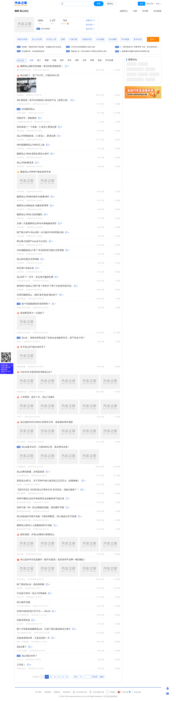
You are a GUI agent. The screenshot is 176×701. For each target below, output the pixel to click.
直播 (63, 39)
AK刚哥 (19, 588)
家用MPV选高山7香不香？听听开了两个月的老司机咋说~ (44, 286)
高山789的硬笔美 (25, 163)
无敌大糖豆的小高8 (24, 633)
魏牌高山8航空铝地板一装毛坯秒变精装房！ (41, 66)
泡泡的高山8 (21, 392)
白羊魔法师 (21, 467)
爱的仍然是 (21, 299)
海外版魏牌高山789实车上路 (31, 145)
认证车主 (65, 22)
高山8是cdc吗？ (29, 656)
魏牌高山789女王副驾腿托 (29, 214)
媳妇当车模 (22, 39)
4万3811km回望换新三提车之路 (83, 47)
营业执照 (66, 692)
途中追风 (20, 554)
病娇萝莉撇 (21, 367)
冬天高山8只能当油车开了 (33, 347)
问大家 (145, 11)
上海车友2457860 (23, 104)
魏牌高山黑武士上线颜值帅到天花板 (34, 525)
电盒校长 (20, 95)
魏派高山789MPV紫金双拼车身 (35, 172)
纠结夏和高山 (28, 109)
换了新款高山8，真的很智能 (30, 584)
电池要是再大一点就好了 (32, 313)
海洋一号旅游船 (23, 642)
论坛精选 (157, 11)
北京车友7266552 (23, 606)
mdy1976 (20, 272)
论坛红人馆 (51, 39)
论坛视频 (100, 39)
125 (75, 677)
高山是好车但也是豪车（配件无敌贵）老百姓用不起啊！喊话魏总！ (53, 559)
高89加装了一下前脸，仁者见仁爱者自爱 (37, 127)
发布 (153, 39)
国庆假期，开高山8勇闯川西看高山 (37, 534)
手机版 (112, 692)
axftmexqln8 (21, 113)
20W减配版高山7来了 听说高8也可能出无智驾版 (40, 250)
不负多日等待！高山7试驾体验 (32, 593)
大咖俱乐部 (87, 39)
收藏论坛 (90, 20)
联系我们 (47, 692)
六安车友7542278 (23, 281)
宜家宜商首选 (23, 620)
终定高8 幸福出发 (25, 268)
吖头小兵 (20, 597)
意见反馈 (137, 692)
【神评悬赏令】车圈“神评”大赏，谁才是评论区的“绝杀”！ (143, 47)
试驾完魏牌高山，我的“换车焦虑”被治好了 (37, 295)
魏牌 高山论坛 (21, 11)
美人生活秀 (37, 39)
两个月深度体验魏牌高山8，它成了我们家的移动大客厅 (44, 629)
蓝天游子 (20, 624)
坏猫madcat (21, 668)
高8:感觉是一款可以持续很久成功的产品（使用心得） (43, 100)
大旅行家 (73, 39)
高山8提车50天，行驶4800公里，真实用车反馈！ (46, 447)
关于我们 (38, 692)
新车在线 (138, 39)
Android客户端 (98, 692)
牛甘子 (19, 417)
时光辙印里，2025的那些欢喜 (33, 51)
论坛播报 (113, 39)
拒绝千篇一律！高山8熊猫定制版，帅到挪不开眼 (40, 507)
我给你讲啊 (21, 493)
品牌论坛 (124, 11)
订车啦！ (21, 665)
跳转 (102, 677)
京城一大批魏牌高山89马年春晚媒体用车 (37, 223)
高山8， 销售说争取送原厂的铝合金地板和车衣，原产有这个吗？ (53, 338)
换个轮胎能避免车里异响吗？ (36, 304)
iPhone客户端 (81, 692)
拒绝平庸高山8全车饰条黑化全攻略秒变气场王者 (40, 498)
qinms (19, 341)
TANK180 (20, 131)
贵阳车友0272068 (23, 307)
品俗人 (19, 484)
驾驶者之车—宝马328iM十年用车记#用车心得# (89, 51)
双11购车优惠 (23, 602)
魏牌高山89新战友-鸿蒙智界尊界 (33, 205)
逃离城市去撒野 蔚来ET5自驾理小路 (135, 51)
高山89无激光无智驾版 (28, 259)
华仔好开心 (21, 579)
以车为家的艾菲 (23, 476)
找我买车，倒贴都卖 (27, 118)
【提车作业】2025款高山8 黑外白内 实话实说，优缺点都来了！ (48, 489)
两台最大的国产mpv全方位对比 (32, 241)
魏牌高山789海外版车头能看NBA (33, 197)
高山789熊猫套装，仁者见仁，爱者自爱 (36, 136)
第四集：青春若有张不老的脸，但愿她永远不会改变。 (42, 47)
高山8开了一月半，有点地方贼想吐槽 (35, 277)
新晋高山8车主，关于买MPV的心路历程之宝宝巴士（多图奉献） (48, 481)
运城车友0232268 (23, 333)
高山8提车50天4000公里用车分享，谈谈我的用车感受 (46, 422)
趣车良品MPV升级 (24, 70)
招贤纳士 (57, 692)
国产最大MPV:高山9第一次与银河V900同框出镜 (40, 232)
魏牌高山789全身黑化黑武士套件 (33, 154)
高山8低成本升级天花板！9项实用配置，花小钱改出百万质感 (46, 516)
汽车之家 (21, 3)
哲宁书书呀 (21, 442)
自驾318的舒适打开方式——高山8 (33, 611)
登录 (141, 4)
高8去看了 (22, 647)
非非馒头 (20, 290)
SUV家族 (125, 39)
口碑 (135, 11)
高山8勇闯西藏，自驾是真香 (30, 472)
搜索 (99, 4)
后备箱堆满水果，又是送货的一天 (33, 638)
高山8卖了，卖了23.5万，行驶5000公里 (39, 75)
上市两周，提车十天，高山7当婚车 (37, 397)
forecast (20, 660)
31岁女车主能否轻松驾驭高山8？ (36, 372)
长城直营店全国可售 (24, 122)
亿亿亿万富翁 (22, 651)
